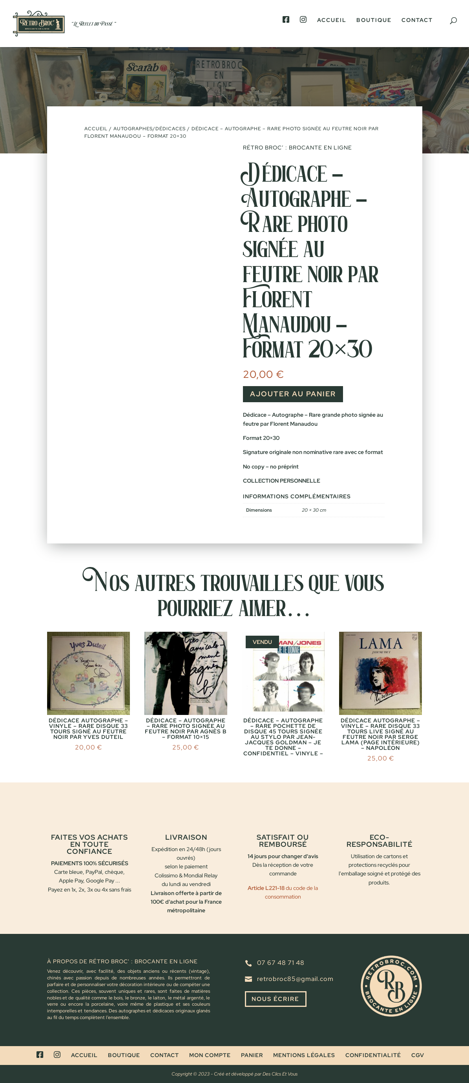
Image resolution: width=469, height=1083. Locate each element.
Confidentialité (373, 1055)
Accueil (332, 27)
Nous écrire (277, 999)
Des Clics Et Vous (280, 1074)
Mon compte (210, 1055)
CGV (417, 1055)
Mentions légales (304, 1055)
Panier (252, 1055)
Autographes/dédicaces (149, 129)
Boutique (374, 27)
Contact (417, 27)
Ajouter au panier (293, 393)
